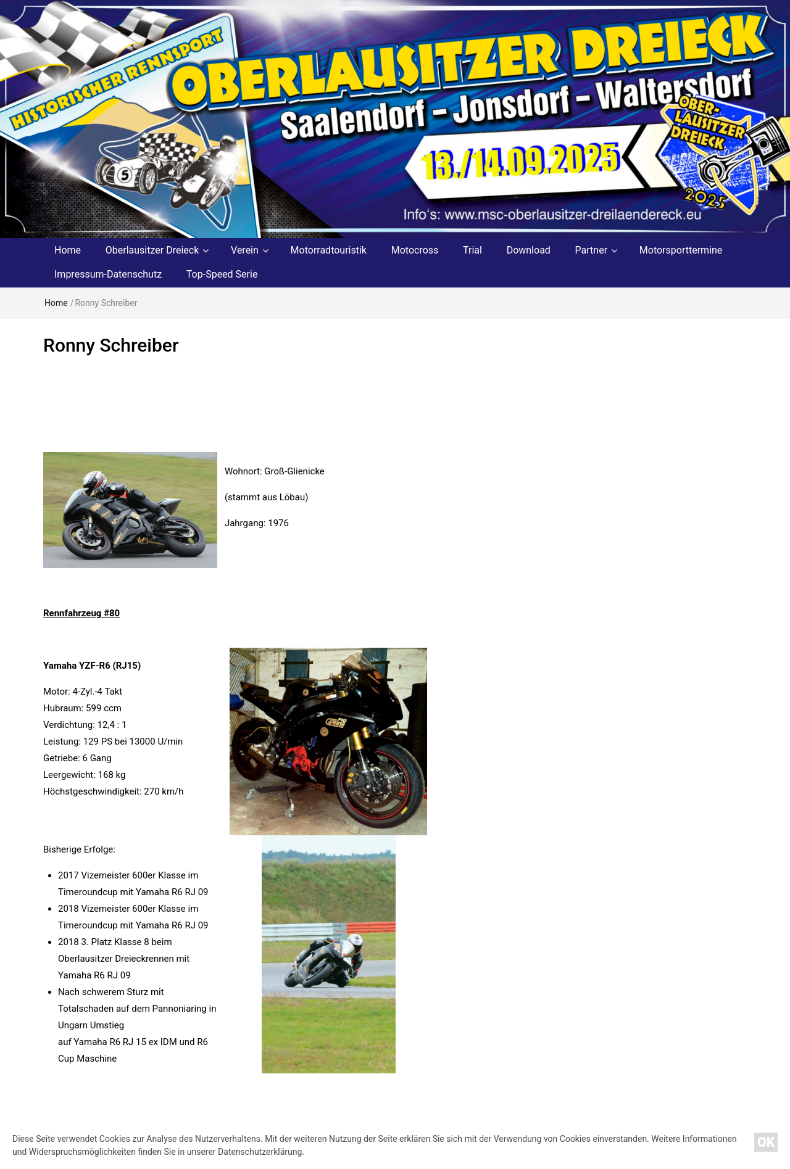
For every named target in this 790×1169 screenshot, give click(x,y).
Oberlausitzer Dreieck (152, 250)
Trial (472, 250)
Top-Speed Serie (222, 274)
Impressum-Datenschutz (108, 274)
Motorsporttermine (681, 250)
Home (67, 250)
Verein (245, 250)
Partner (591, 250)
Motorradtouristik (329, 250)
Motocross (415, 250)
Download (529, 250)
